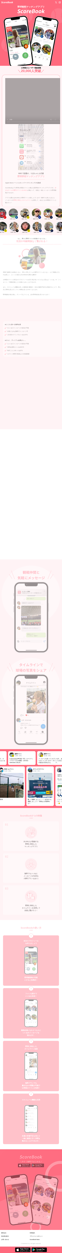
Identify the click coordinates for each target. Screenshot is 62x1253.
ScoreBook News (35, 1239)
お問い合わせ (5, 1239)
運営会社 (3, 1233)
